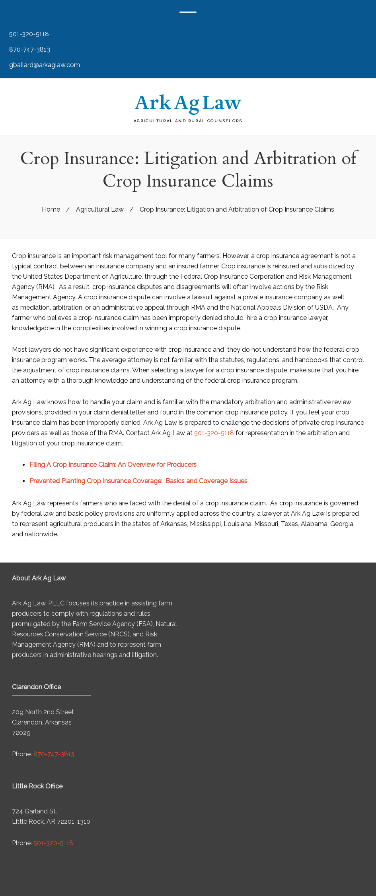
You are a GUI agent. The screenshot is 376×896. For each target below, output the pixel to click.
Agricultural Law (100, 209)
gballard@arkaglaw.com (44, 65)
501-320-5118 (28, 34)
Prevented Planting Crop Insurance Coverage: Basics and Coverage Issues (138, 481)
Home (51, 209)
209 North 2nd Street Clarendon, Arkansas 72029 (43, 722)
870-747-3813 (29, 49)
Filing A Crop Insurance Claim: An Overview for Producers (113, 464)
